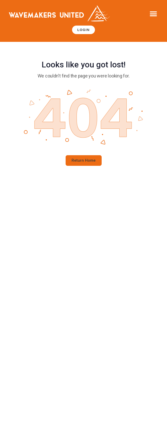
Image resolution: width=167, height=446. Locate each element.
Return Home (84, 160)
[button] (153, 14)
